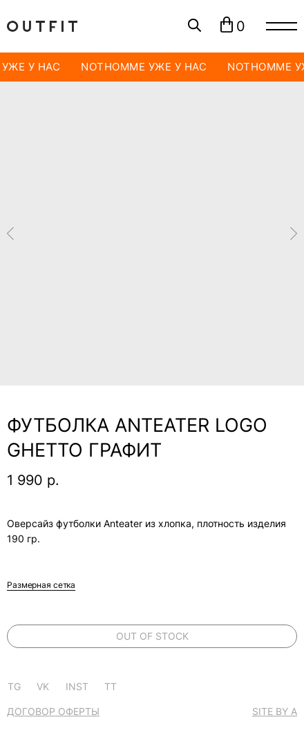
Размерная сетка (41, 585)
